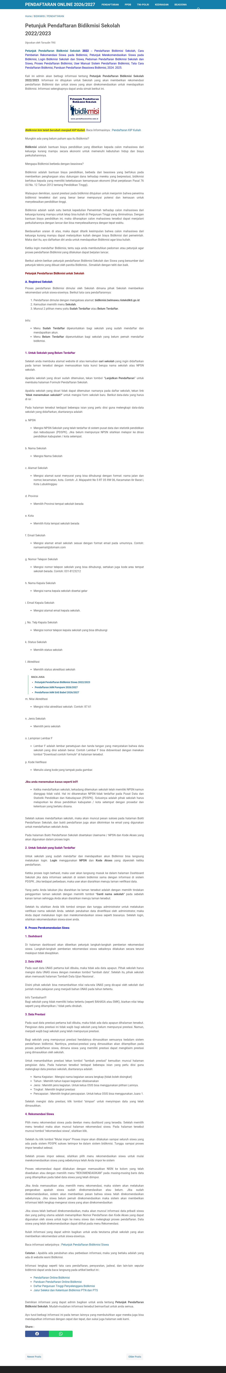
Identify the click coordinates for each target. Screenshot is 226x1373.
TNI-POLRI (143, 4)
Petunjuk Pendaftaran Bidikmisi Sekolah (57, 50)
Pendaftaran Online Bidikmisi (52, 1277)
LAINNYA (33, 13)
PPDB (128, 4)
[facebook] (37, 1334)
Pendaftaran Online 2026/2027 (60, 4)
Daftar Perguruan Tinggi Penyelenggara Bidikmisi (64, 1286)
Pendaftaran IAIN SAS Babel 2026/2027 (57, 692)
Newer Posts (34, 1356)
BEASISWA (181, 4)
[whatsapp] (61, 1334)
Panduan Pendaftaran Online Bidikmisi (58, 1281)
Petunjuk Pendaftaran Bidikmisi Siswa (85, 1244)
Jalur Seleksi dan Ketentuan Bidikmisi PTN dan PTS (66, 1290)
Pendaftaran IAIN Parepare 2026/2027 (56, 687)
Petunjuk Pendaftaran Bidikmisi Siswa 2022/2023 (62, 682)
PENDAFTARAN (110, 4)
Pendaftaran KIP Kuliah (126, 130)
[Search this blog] (199, 9)
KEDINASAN (162, 4)
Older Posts (134, 1356)
